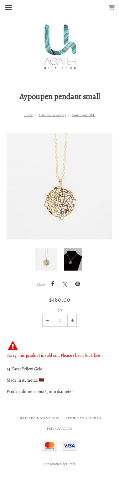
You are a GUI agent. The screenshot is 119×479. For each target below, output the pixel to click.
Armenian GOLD (83, 115)
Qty (59, 310)
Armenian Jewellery (52, 115)
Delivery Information (38, 418)
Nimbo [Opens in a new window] (70, 463)
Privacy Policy (59, 428)
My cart (115, 5)
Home (28, 115)
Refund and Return (83, 418)
